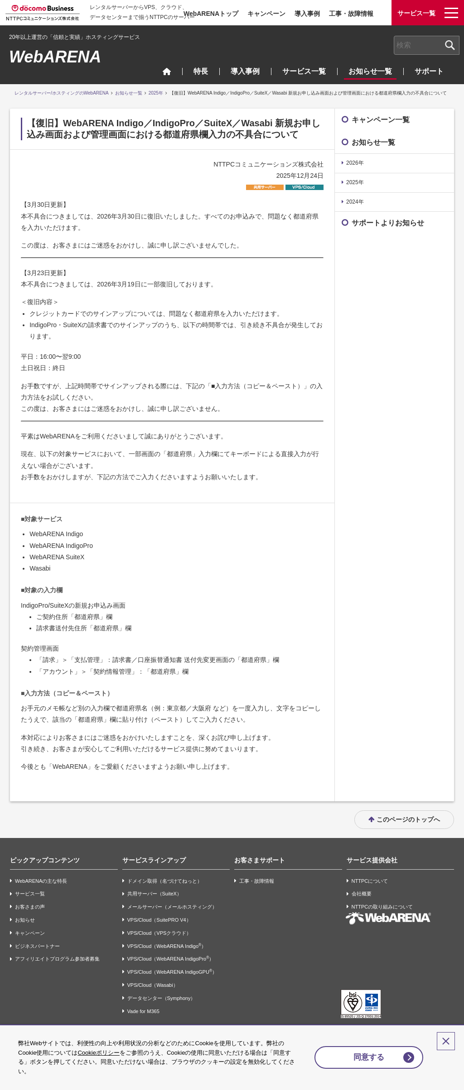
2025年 (156, 92)
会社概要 (362, 894)
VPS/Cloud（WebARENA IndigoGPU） (172, 972)
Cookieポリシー (98, 1052)
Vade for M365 (143, 1011)
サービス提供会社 (372, 860)
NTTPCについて (370, 881)
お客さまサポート (259, 860)
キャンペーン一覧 (381, 120)
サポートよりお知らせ (388, 223)
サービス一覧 (304, 71)
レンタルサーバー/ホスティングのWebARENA (61, 92)
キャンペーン (266, 13)
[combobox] (426, 45)
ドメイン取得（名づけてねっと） (164, 881)
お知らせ (25, 920)
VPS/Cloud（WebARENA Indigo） (167, 946)
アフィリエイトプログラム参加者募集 (57, 959)
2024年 (355, 202)
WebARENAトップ (211, 13)
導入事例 (307, 13)
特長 (200, 71)
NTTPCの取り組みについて (382, 906)
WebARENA (55, 57)
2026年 (355, 163)
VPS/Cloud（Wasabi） (152, 985)
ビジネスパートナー (37, 946)
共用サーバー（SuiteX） (154, 894)
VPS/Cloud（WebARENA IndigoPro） (170, 958)
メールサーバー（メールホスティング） (172, 906)
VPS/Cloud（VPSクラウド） (159, 933)
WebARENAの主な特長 (41, 881)
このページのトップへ (408, 819)
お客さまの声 (30, 906)
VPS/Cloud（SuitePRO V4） (159, 920)
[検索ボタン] (450, 45)
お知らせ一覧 (370, 71)
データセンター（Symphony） (161, 998)
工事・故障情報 (351, 13)
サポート (429, 71)
